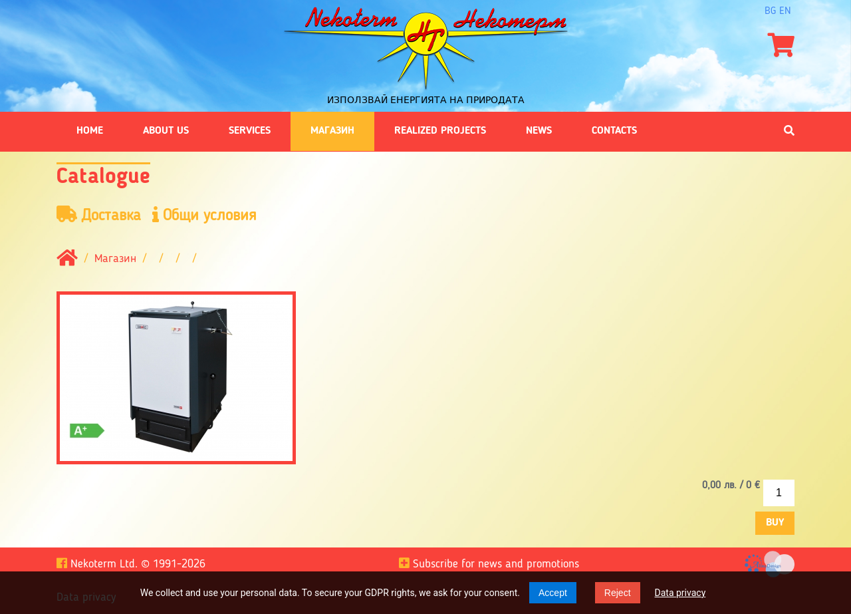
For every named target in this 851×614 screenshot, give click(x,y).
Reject (617, 592)
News (539, 131)
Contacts (614, 131)
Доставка (99, 215)
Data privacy (680, 592)
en (785, 11)
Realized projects (440, 131)
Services (250, 131)
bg (770, 11)
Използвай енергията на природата (426, 99)
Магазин (332, 131)
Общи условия (204, 215)
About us (166, 131)
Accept (553, 592)
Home (89, 131)
